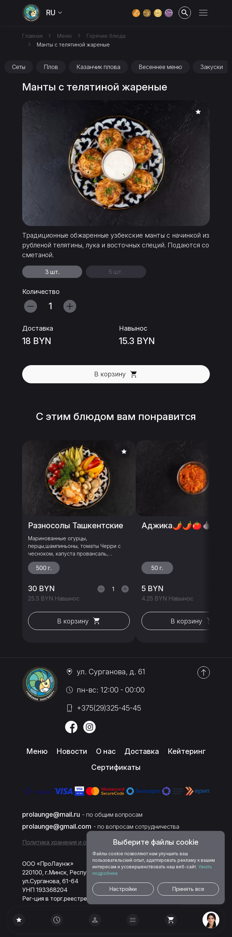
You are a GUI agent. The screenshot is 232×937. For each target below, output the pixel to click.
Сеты (18, 66)
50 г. (157, 568)
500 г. (44, 568)
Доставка (141, 751)
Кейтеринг (187, 751)
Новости (71, 751)
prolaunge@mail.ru (51, 814)
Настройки (123, 889)
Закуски (211, 66)
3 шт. (52, 271)
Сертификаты (116, 767)
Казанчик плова (98, 66)
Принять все (188, 889)
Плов (51, 66)
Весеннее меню (160, 66)
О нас (106, 751)
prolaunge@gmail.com (56, 826)
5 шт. (116, 271)
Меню (37, 751)
